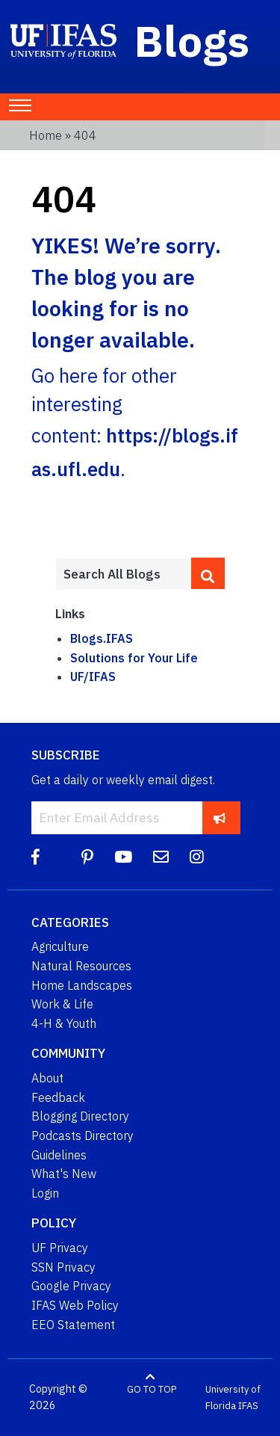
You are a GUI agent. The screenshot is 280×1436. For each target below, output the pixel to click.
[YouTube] (123, 857)
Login (45, 1193)
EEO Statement (73, 1324)
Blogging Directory (80, 1116)
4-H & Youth (63, 1023)
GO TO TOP (151, 1389)
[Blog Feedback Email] (161, 857)
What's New (63, 1173)
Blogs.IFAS (101, 638)
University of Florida (233, 1397)
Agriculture (60, 946)
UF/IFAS (93, 676)
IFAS (248, 1405)
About (47, 1077)
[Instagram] (197, 857)
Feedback (58, 1097)
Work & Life (62, 1003)
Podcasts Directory (82, 1135)
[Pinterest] (87, 857)
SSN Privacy (63, 1267)
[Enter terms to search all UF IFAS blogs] (123, 574)
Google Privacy (71, 1285)
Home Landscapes (81, 985)
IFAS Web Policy (75, 1305)
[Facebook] (35, 857)
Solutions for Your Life (134, 657)
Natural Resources (81, 965)
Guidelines (59, 1154)
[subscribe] (219, 817)
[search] (208, 573)
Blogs (192, 40)
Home (45, 135)
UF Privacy (59, 1247)
